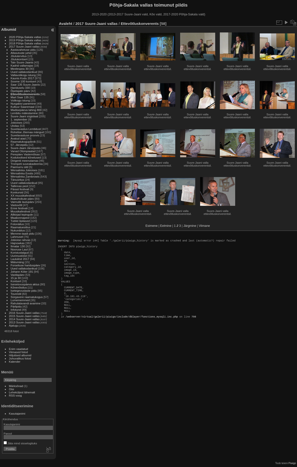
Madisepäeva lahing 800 (26, 109)
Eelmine (165, 226)
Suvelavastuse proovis (25, 135)
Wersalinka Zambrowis (25, 176)
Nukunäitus (18, 230)
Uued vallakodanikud (24, 71)
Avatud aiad (18, 138)
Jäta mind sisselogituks (20, 443)
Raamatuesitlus (20, 227)
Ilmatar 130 (18, 246)
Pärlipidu (16, 306)
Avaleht (65, 23)
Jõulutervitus (19, 56)
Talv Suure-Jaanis (22, 62)
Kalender (14, 361)
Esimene (152, 226)
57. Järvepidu (19, 144)
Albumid (8, 29)
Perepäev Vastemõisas (25, 154)
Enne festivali (19, 208)
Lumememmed (20, 300)
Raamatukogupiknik (23, 141)
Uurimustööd (19, 255)
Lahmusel (17, 236)
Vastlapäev (18, 274)
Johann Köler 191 (22, 271)
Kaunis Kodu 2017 (22, 78)
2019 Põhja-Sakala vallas (25, 40)
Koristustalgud (20, 252)
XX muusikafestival (23, 195)
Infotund (16, 309)
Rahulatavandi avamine (26, 303)
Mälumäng (17, 262)
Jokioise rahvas (20, 239)
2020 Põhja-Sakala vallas (25, 37)
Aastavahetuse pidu (23, 49)
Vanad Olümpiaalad (23, 151)
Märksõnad (16, 386)
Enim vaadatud (18, 348)
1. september (19, 119)
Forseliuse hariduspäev (25, 265)
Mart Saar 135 (20, 97)
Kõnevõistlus (19, 287)
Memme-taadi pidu (22, 233)
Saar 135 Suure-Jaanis (25, 84)
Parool (8, 433)
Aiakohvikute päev (22, 198)
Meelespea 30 (20, 68)
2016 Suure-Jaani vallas (24, 312)
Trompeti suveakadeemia (27, 163)
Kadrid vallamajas (22, 65)
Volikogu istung (20, 100)
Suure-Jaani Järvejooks (26, 147)
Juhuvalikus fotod (20, 358)
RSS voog (15, 395)
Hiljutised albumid (20, 355)
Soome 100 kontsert (23, 81)
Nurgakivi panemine (23, 103)
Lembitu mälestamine (24, 113)
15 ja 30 (16, 277)
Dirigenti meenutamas (24, 160)
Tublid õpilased (20, 220)
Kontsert (16, 281)
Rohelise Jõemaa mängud (27, 132)
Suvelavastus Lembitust (26, 128)
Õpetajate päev (20, 90)
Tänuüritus (17, 179)
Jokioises (16, 122)
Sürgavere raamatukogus (27, 296)
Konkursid (17, 192)
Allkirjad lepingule (22, 214)
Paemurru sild (19, 167)
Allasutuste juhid (21, 52)
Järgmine (189, 226)
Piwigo (292, 463)
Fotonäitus (17, 224)
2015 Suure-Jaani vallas (24, 316)
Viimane (204, 226)
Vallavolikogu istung (23, 75)
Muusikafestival (20, 211)
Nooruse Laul (19, 249)
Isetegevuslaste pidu (24, 290)
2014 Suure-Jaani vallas (24, 319)
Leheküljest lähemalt (22, 392)
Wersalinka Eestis (22, 173)
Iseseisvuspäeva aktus (25, 284)
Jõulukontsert (19, 59)
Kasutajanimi (17, 413)
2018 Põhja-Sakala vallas (25, 43)
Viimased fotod (18, 352)
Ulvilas (15, 125)
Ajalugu (14, 325)
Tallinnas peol (19, 186)
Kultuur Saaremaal (22, 106)
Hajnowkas (18, 243)
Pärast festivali (20, 189)
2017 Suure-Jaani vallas (24, 46)
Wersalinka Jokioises (24, 170)
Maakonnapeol (20, 217)
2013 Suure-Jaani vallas (24, 322)
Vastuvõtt (16, 205)
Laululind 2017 (20, 258)
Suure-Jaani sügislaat (24, 116)
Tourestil (16, 293)
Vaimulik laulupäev (22, 201)
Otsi (11, 389)
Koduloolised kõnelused (26, 157)
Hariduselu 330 (20, 87)
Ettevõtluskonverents (25, 94)
